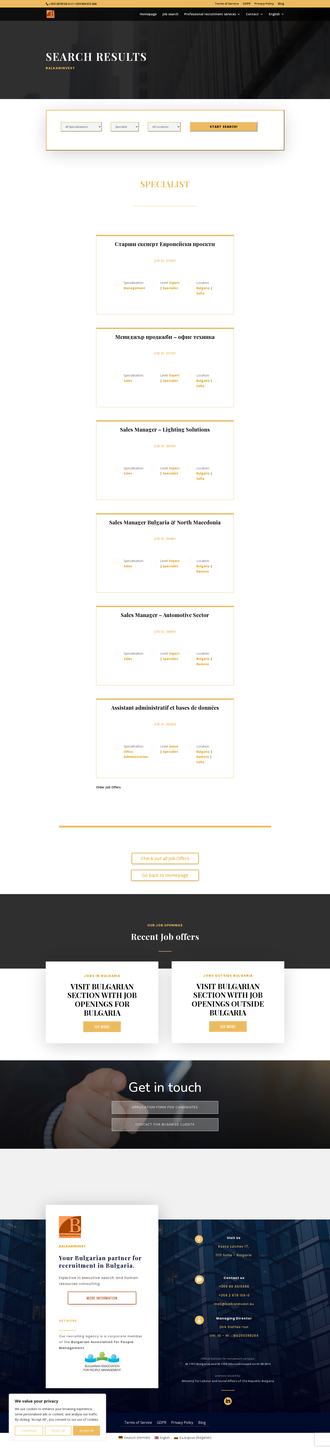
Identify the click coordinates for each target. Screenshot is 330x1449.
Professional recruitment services (210, 14)
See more (102, 1027)
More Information (102, 1298)
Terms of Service (227, 4)
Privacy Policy (264, 4)
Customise (29, 1430)
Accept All (86, 1430)
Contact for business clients (165, 1124)
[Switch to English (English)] (162, 1437)
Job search (170, 14)
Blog (281, 4)
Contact (252, 14)
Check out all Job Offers (165, 874)
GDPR (246, 4)
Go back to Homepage (165, 892)
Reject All (58, 1430)
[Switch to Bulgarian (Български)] (193, 1437)
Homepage (148, 14)
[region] (57, 1417)
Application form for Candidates (165, 1107)
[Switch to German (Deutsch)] (134, 1437)
